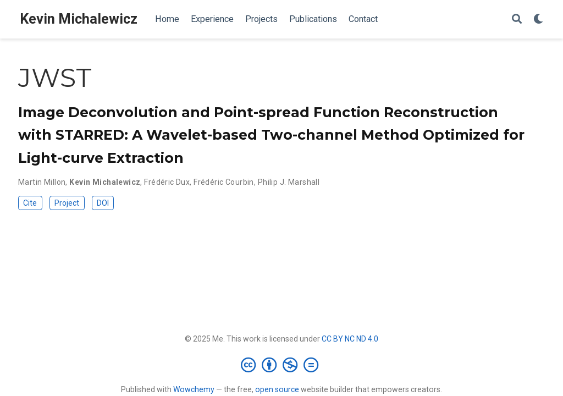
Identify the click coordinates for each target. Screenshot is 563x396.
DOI (103, 203)
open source (277, 389)
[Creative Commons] (282, 365)
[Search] (517, 19)
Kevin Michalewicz (78, 19)
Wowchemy (193, 389)
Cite (30, 203)
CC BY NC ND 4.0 (350, 338)
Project (66, 203)
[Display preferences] (538, 19)
